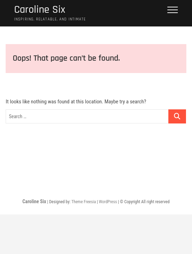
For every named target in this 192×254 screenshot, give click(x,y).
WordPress (108, 201)
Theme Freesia (83, 201)
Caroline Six (39, 9)
